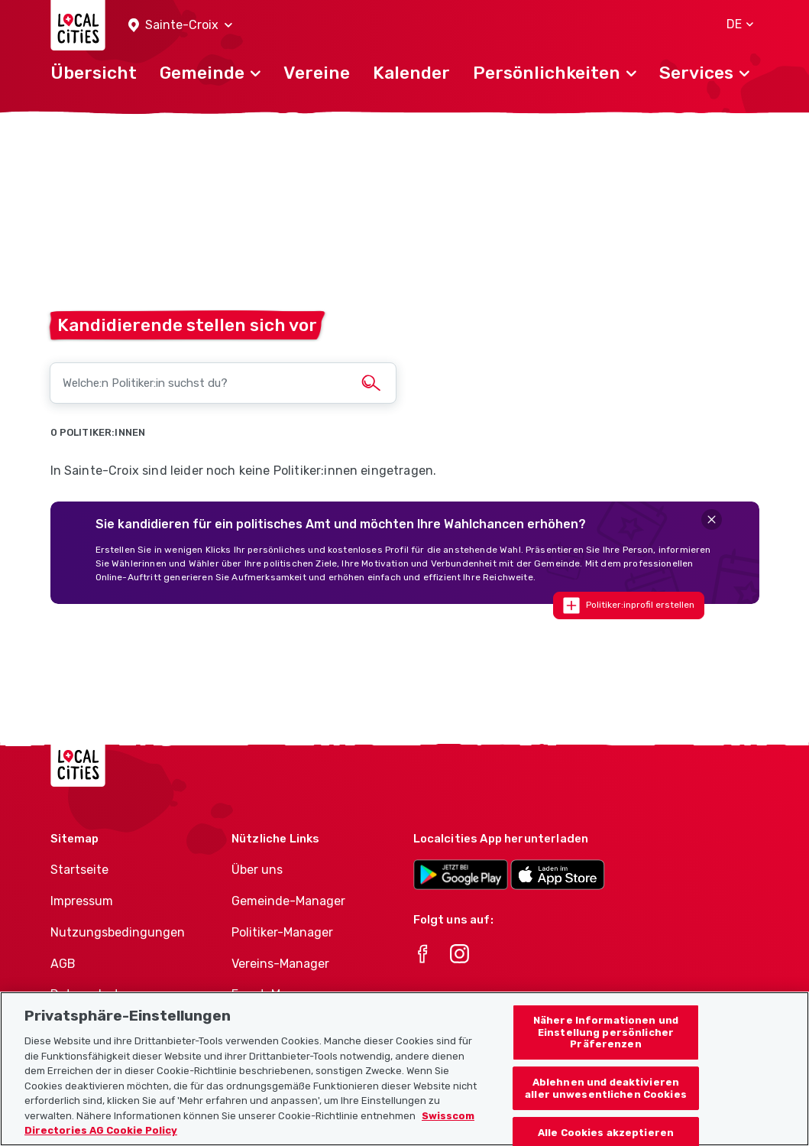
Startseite (79, 869)
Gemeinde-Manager (288, 901)
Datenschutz (88, 994)
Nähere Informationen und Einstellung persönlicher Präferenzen (605, 1048)
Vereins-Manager (280, 963)
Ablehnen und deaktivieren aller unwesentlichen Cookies (606, 1104)
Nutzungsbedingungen (117, 932)
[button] (180, 26)
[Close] (711, 519)
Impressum (81, 901)
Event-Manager (276, 994)
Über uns (257, 869)
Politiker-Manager (282, 932)
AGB (63, 963)
